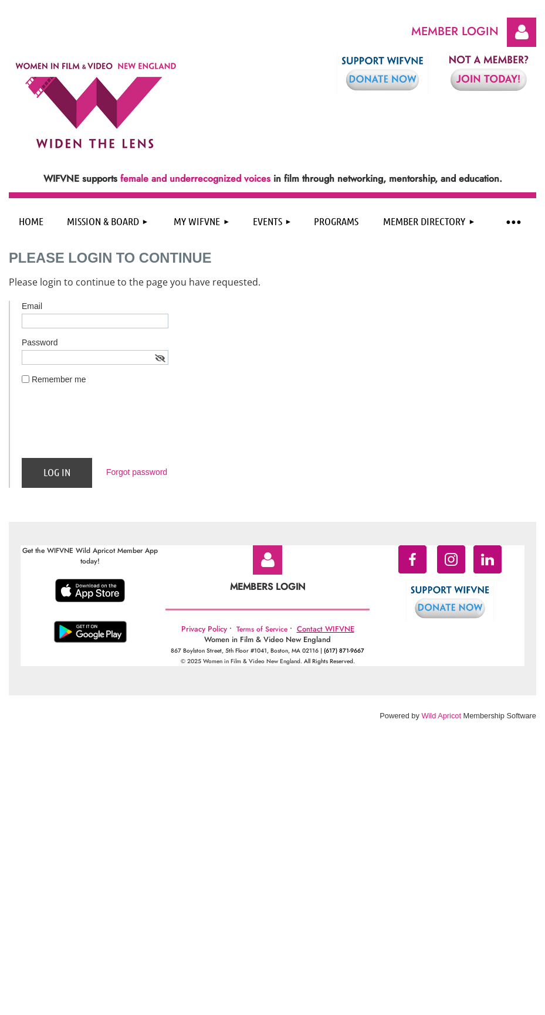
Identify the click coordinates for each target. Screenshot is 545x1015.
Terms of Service (261, 629)
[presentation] (111, 426)
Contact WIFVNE (325, 628)
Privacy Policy (204, 628)
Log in (521, 32)
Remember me (59, 379)
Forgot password (136, 472)
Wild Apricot (441, 715)
